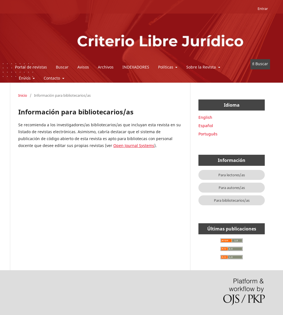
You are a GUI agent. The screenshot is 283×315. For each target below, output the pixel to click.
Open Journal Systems (133, 145)
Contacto (52, 78)
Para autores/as (232, 187)
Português (208, 133)
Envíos (25, 78)
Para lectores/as (231, 174)
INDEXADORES (135, 67)
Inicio (22, 95)
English (205, 117)
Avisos (83, 67)
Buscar (62, 67)
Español (205, 125)
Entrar (263, 8)
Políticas (166, 67)
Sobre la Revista (201, 67)
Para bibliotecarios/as (232, 200)
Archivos (106, 67)
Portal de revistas (31, 67)
